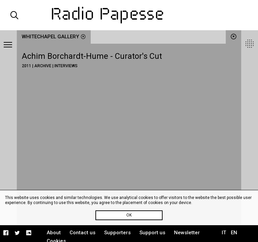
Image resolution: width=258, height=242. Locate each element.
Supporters (117, 233)
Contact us (82, 233)
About (54, 233)
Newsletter (187, 233)
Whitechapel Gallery (54, 37)
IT (224, 233)
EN (234, 233)
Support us (152, 233)
